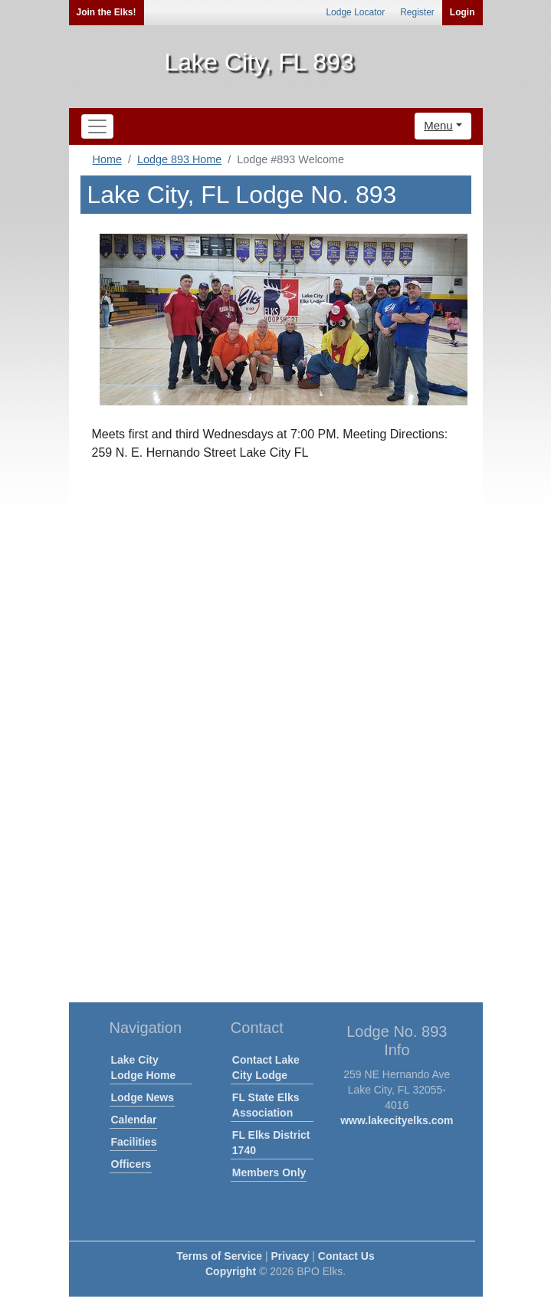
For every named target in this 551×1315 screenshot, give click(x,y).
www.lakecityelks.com (396, 1120)
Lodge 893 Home (179, 159)
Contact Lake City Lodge (266, 1067)
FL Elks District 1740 (271, 1142)
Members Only (269, 1172)
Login (462, 12)
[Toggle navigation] (97, 126)
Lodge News (142, 1097)
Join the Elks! (106, 12)
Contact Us (346, 1256)
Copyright (230, 1271)
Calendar (134, 1119)
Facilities (134, 1142)
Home (107, 159)
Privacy (290, 1256)
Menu (438, 125)
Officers (131, 1164)
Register (417, 12)
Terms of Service (219, 1256)
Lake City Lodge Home (143, 1067)
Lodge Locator (355, 12)
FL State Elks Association (266, 1105)
